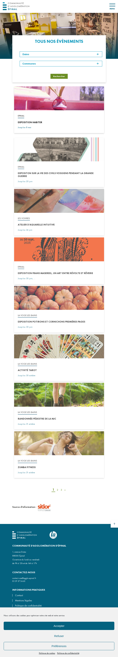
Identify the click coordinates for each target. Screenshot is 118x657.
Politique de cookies (47, 653)
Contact (19, 595)
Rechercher (59, 76)
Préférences (59, 646)
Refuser (59, 636)
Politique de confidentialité (68, 653)
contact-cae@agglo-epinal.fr (24, 578)
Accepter (59, 625)
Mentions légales (23, 600)
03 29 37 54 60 (18, 581)
